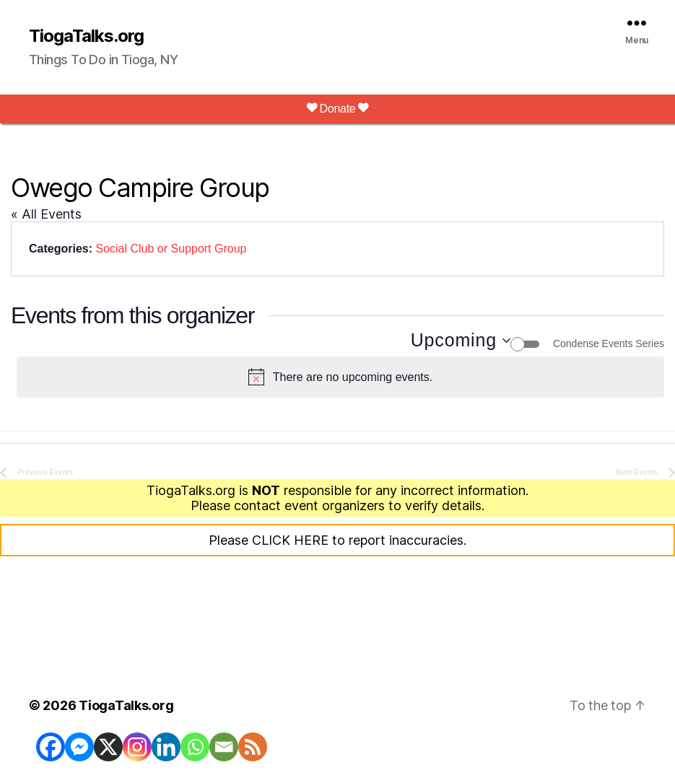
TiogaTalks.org (86, 36)
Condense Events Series (608, 343)
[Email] (223, 746)
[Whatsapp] (194, 746)
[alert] (340, 377)
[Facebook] (50, 746)
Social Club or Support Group (170, 248)
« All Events (46, 214)
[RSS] (252, 746)
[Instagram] (137, 746)
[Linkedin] (166, 746)
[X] (108, 746)
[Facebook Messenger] (79, 746)
